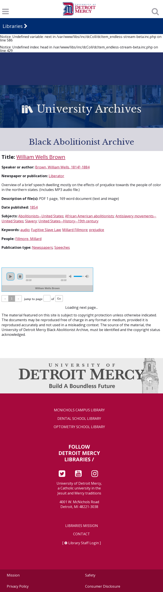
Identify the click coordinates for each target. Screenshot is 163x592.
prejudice (96, 229)
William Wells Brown (40, 156)
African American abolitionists (89, 216)
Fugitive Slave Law (46, 229)
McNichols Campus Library (79, 410)
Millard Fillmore (75, 229)
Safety (90, 575)
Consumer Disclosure (102, 586)
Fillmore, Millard (28, 238)
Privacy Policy (18, 586)
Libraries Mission (81, 526)
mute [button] (71, 276)
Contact (81, 534)
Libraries (13, 26)
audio (24, 229)
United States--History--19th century (68, 221)
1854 (34, 207)
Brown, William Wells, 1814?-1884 (62, 167)
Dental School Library (79, 419)
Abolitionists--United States (40, 216)
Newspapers (42, 247)
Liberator (56, 175)
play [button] (10, 276)
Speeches (62, 247)
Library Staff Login (83, 543)
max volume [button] (87, 276)
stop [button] (20, 276)
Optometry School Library (79, 427)
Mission (13, 575)
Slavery (31, 221)
